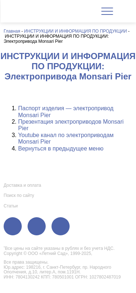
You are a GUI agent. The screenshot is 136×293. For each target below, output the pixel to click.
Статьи (11, 206)
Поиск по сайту (19, 195)
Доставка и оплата (22, 185)
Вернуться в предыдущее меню (60, 148)
